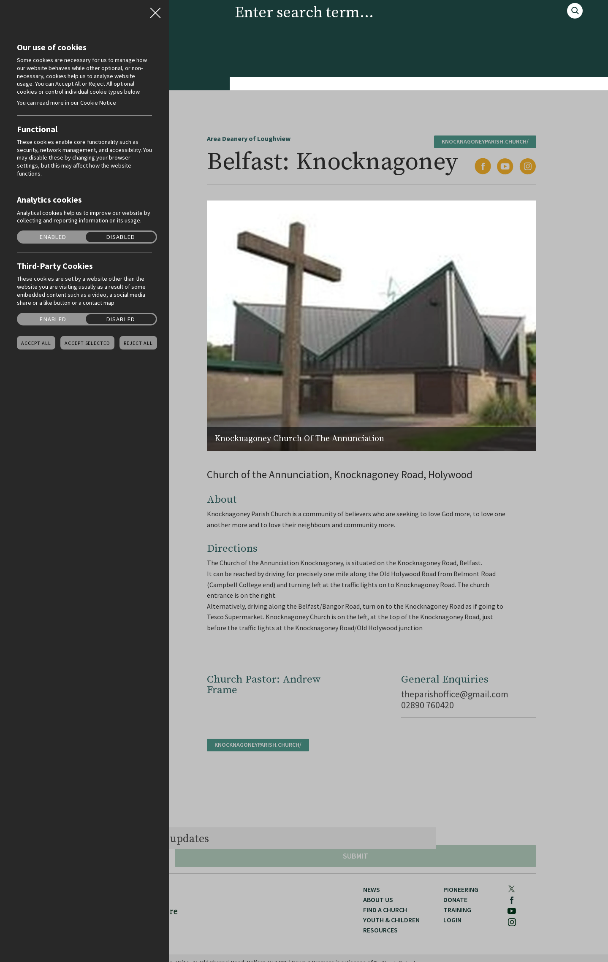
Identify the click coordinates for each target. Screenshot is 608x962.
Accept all (36, 343)
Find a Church (195, 74)
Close (155, 10)
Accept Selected (87, 343)
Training (497, 74)
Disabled (120, 237)
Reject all (138, 343)
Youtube (511, 47)
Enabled (53, 237)
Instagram (532, 47)
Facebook (492, 47)
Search (511, 23)
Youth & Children (269, 74)
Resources (338, 74)
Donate (449, 74)
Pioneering (396, 74)
